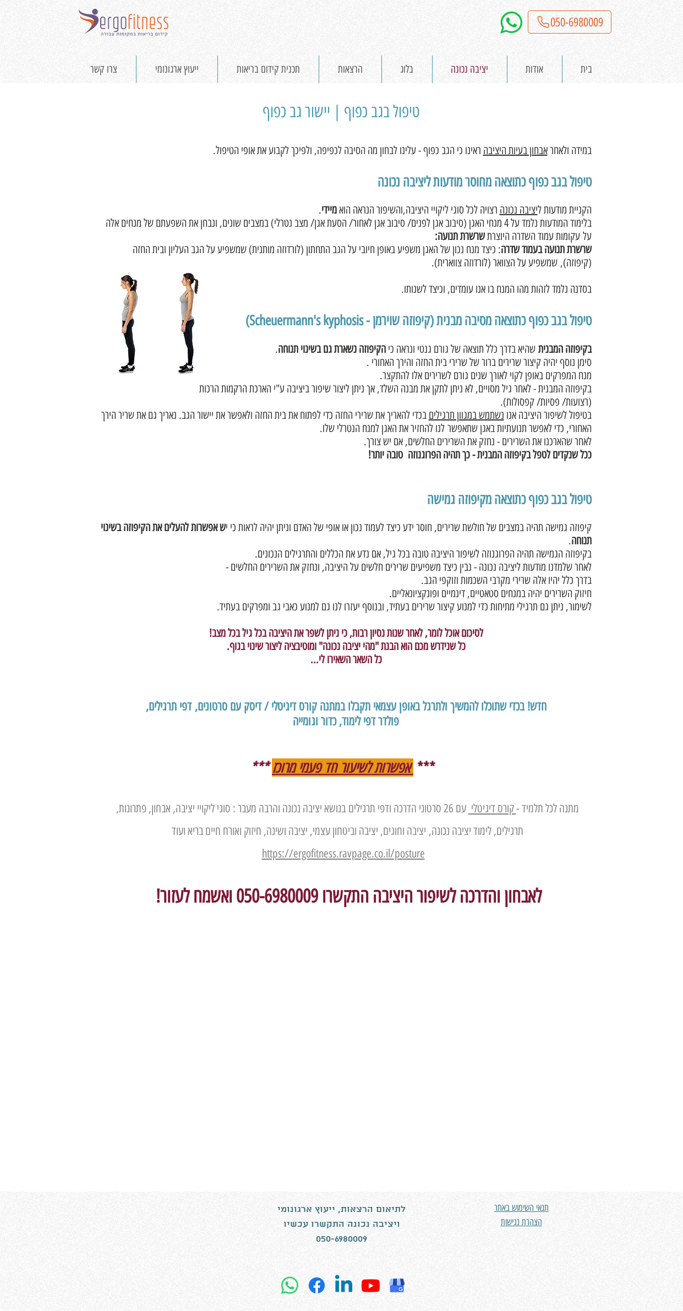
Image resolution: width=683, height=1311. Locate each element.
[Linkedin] (343, 1285)
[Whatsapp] (289, 1285)
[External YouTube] (341, 1086)
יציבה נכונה (519, 209)
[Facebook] (316, 1285)
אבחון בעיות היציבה (515, 150)
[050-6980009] (569, 22)
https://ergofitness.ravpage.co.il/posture (343, 853)
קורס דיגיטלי (492, 808)
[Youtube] (370, 1285)
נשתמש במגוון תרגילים (466, 415)
